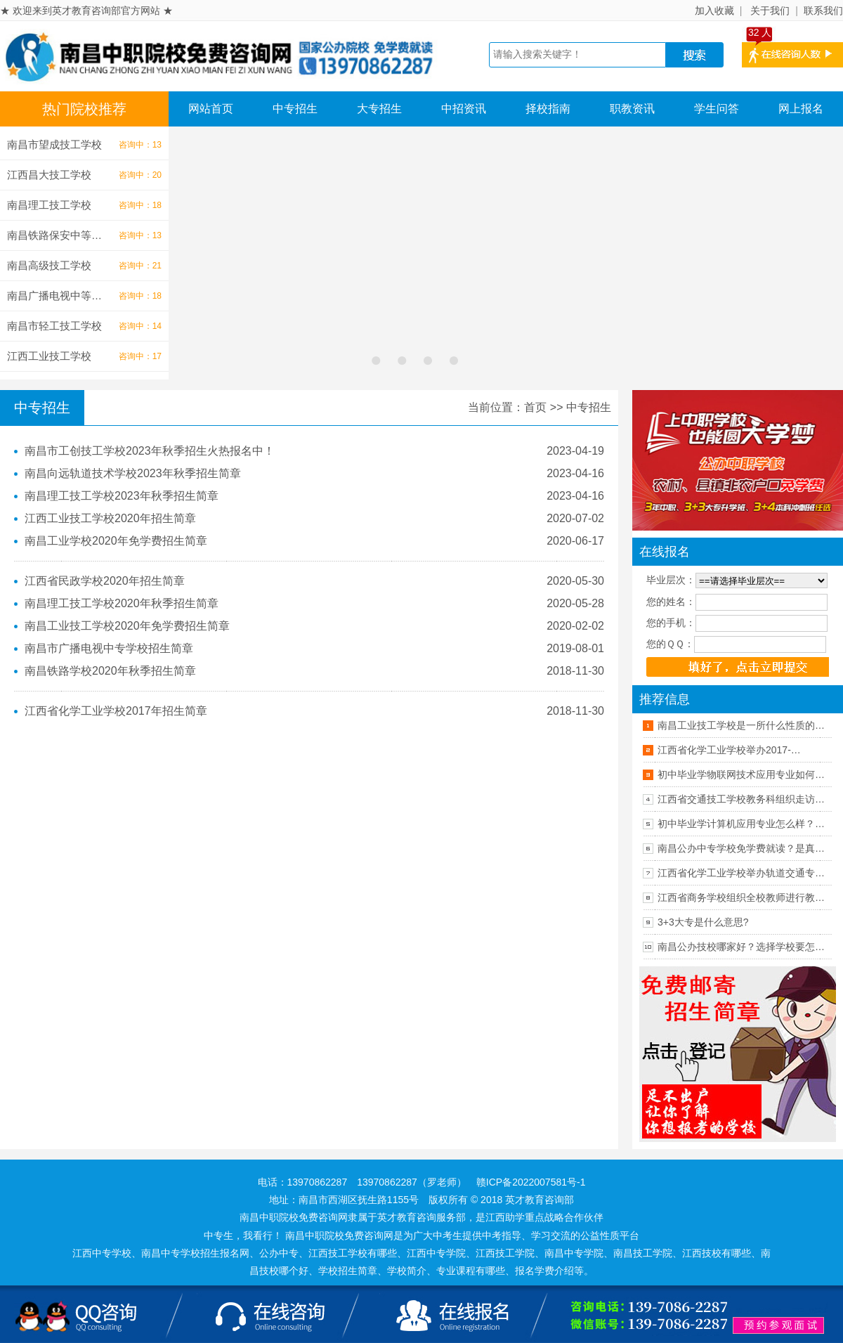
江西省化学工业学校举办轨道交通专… (741, 872)
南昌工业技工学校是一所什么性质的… (741, 725)
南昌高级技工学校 (49, 265)
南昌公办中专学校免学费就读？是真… (741, 848)
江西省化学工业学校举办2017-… (729, 749)
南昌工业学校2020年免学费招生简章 (116, 541)
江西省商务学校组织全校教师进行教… (741, 897)
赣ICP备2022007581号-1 (531, 1182)
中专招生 (295, 109)
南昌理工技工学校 (49, 205)
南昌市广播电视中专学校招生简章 (109, 648)
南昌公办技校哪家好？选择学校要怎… (741, 946)
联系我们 (823, 10)
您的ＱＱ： (670, 643)
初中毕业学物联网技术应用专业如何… (741, 774)
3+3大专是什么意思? (703, 922)
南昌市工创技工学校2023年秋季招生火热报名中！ (150, 451)
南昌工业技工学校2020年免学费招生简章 (127, 626)
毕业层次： (670, 579)
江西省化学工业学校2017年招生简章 (116, 711)
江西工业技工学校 (49, 356)
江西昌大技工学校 (49, 175)
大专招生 (379, 109)
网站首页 (210, 109)
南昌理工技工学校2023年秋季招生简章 (121, 496)
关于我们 (770, 10)
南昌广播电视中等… (54, 295)
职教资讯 (632, 109)
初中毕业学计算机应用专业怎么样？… (741, 823)
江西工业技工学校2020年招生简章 (110, 518)
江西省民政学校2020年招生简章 (105, 581)
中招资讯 (463, 109)
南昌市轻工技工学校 (54, 326)
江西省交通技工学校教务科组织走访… (741, 799)
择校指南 (547, 109)
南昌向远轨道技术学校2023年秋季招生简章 (133, 473)
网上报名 (800, 109)
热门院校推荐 (84, 109)
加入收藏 (714, 10)
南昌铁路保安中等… (54, 235)
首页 (535, 407)
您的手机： (670, 622)
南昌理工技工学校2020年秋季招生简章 (121, 603)
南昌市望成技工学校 (54, 144)
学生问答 (716, 109)
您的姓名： (670, 601)
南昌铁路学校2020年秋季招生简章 (110, 671)
